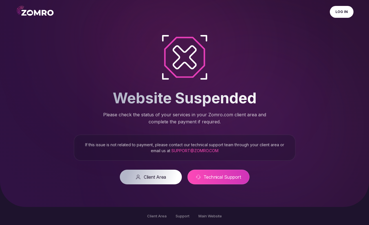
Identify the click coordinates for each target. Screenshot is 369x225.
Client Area (150, 177)
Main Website (210, 216)
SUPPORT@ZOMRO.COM (194, 150)
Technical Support (218, 177)
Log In (341, 12)
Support (182, 216)
